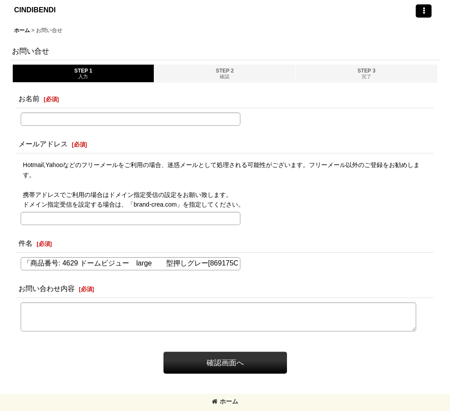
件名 (25, 243)
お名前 (29, 98)
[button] (424, 11)
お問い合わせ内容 (46, 288)
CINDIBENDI (35, 10)
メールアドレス (43, 144)
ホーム (225, 401)
